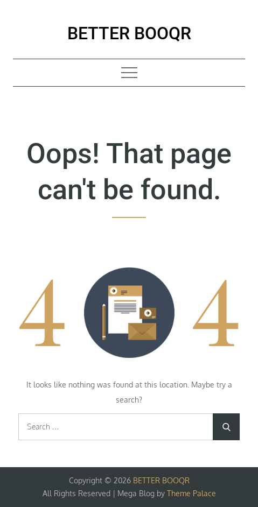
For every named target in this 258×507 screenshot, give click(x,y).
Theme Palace (191, 493)
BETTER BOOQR (129, 33)
